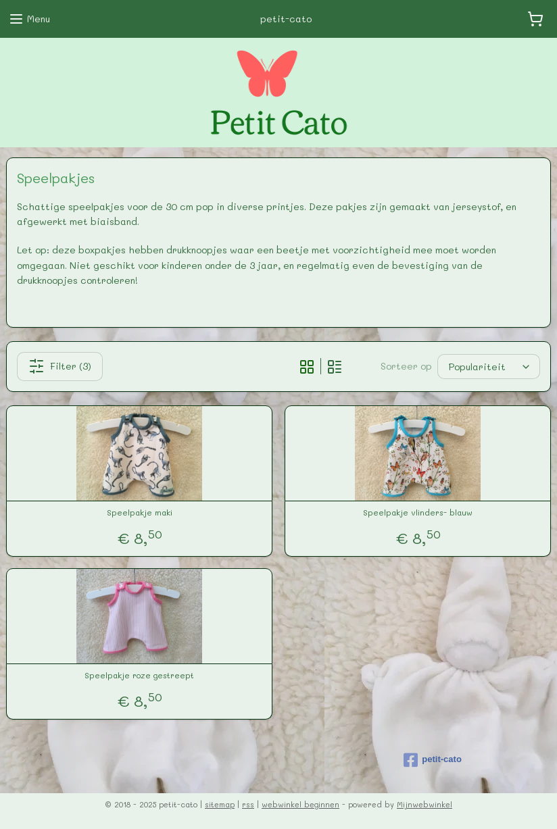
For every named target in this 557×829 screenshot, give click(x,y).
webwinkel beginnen (300, 804)
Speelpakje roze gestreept (139, 675)
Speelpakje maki (139, 512)
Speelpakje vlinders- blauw (418, 512)
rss (248, 804)
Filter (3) (59, 366)
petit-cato (433, 760)
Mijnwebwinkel (424, 804)
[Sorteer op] (488, 366)
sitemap (220, 804)
